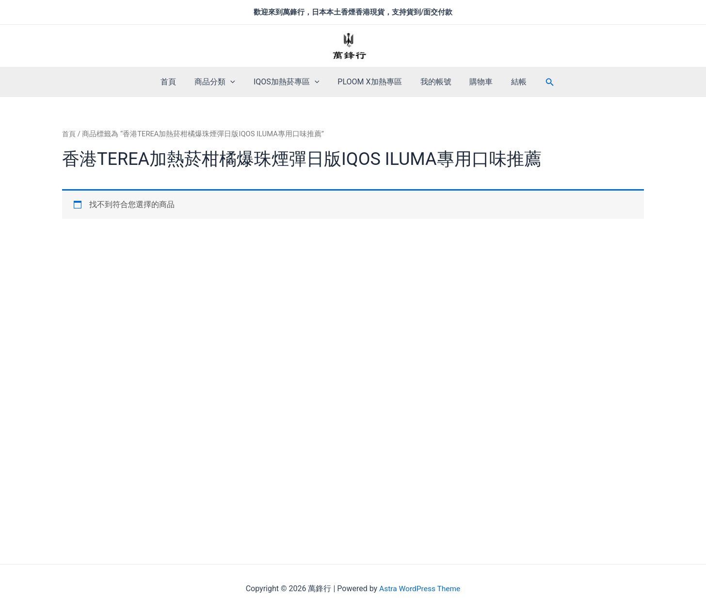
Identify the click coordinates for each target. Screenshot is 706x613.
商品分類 (220, 82)
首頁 (177, 81)
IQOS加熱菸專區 (289, 82)
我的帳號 (433, 81)
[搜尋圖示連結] (540, 82)
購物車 (475, 81)
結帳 (510, 81)
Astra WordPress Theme (419, 588)
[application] (236, 82)
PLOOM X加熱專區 (369, 81)
